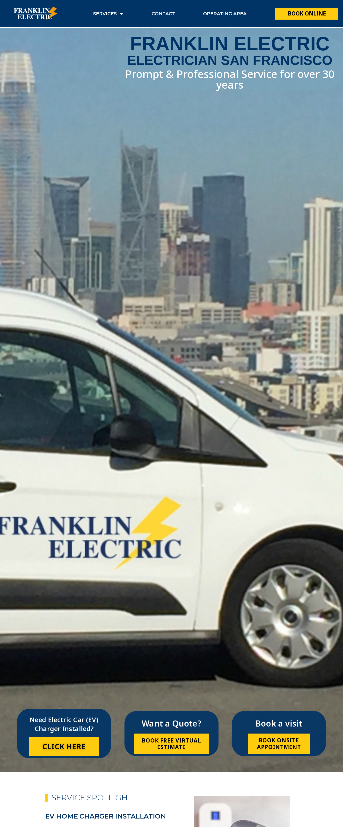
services (108, 13)
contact (163, 13)
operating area (225, 13)
